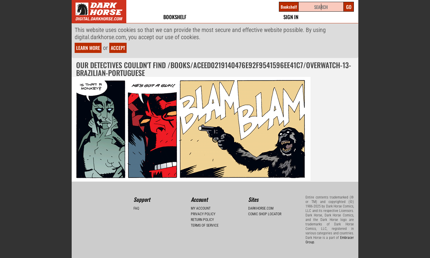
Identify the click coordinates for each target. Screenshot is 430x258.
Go (348, 6)
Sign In (290, 17)
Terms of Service (205, 225)
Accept (118, 47)
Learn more (88, 47)
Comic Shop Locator (264, 214)
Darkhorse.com (261, 208)
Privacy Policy (203, 214)
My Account (201, 208)
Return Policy (202, 220)
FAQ (136, 208)
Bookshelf (174, 17)
